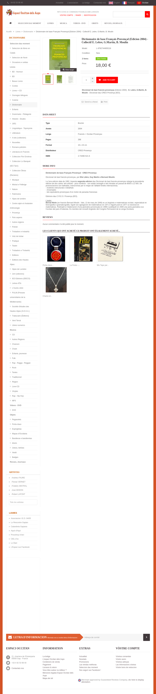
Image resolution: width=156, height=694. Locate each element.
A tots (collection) (19, 138)
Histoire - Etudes (19, 119)
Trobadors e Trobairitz (21, 250)
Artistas (14, 472)
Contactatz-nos (100, 3)
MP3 (14, 401)
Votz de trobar (17, 236)
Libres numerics (18, 325)
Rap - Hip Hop (18, 396)
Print (105, 102)
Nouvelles (16, 142)
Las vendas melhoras (88, 665)
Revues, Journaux (113, 23)
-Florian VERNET (18, 482)
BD (13, 76)
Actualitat (59, 3)
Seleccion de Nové (19, 58)
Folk (14, 358)
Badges (15, 457)
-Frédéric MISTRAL (19, 486)
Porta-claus (16, 424)
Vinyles (15, 391)
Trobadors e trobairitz (20, 232)
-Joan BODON (17, 490)
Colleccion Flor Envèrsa (21, 157)
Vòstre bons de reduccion (126, 667)
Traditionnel (17, 377)
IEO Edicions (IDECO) (21, 279)
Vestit (14, 452)
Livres (50, 23)
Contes (15, 86)
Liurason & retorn (50, 667)
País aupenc (17, 217)
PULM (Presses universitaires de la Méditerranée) (17, 297)
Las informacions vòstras (126, 665)
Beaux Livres (17, 81)
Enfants (15, 109)
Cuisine (15, 100)
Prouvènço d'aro (17, 535)
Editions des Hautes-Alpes (19, 262)
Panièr (78, 15)
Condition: (86, 53)
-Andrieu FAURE (18, 478)
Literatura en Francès (20, 152)
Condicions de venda (51, 662)
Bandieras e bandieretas (22, 438)
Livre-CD (15, 386)
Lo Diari (14, 543)
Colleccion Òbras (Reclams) (18, 173)
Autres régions (18, 222)
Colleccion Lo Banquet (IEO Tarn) (20, 163)
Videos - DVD (79, 23)
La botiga (86, 3)
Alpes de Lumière (19, 269)
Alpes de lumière (19, 199)
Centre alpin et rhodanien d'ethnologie (21, 205)
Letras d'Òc (16, 283)
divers (14, 443)
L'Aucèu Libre (17, 288)
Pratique (15, 241)
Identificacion (89, 15)
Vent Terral (16, 320)
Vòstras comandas (123, 656)
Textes (14, 372)
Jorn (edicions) (18, 274)
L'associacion (72, 3)
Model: (84, 48)
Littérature (16, 133)
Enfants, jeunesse (19, 353)
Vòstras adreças (122, 662)
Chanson (15, 344)
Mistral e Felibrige (19, 185)
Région (15, 382)
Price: (84, 63)
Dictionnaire (28, 32)
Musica (63, 23)
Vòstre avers (121, 659)
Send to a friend (91, 102)
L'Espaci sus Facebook (20, 547)
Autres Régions (18, 339)
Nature (15, 189)
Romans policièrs (19, 147)
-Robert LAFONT (18, 494)
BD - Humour (17, 72)
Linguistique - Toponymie (22, 128)
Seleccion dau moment (29, 23)
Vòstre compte (66, 15)
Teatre (14, 246)
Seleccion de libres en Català (20, 50)
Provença (16, 213)
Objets (95, 23)
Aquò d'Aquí (16, 531)
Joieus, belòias (18, 448)
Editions (15, 255)
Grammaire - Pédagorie (21, 114)
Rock (14, 368)
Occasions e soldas (20, 62)
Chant (14, 349)
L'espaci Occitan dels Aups (53, 659)
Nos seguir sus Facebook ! (90, 670)
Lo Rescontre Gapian (19, 522)
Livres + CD (17, 91)
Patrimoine (16, 194)
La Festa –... (75, 265)
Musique (15, 180)
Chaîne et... (47, 296)
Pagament (47, 665)
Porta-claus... (48, 265)
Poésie (15, 227)
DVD (14, 410)
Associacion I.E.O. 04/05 (21, 518)
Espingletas (16, 429)
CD (13, 335)
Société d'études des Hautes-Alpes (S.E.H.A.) (20, 308)
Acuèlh (9, 32)
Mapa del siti (48, 678)
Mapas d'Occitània (19, 434)
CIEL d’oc (15, 539)
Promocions (84, 662)
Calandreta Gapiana (19, 527)
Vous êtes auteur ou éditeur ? (55, 670)
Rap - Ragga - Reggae (21, 363)
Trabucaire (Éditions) (20, 316)
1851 (14, 124)
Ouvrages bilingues (20, 95)
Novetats (82, 659)
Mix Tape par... (103, 265)
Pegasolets (16, 419)
